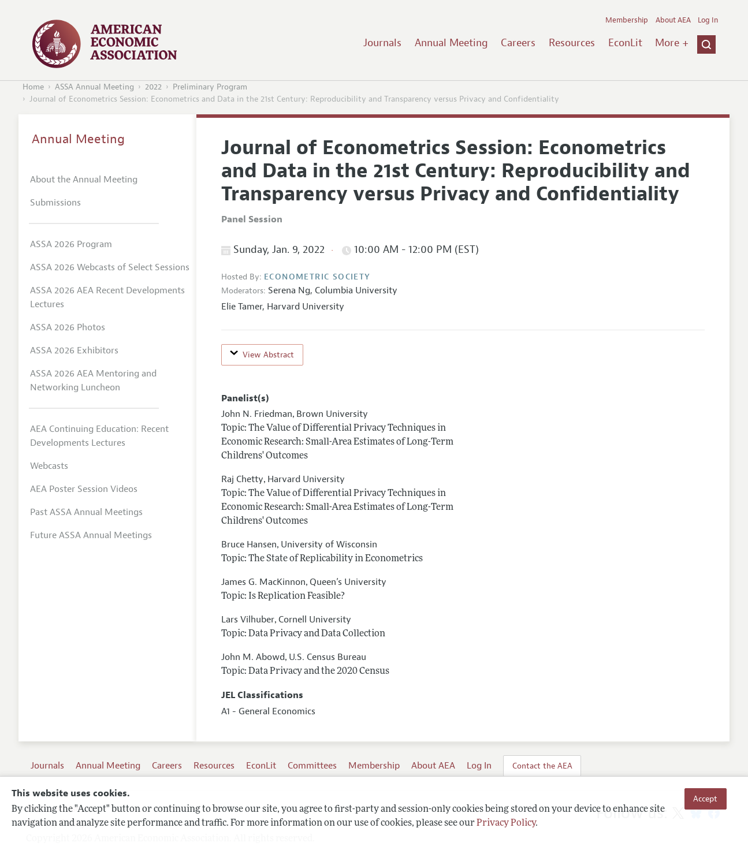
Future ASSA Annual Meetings (91, 535)
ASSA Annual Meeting (94, 87)
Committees (312, 765)
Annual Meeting (451, 42)
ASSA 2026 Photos (67, 327)
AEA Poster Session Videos (83, 489)
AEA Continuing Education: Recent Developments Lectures (99, 436)
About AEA (673, 20)
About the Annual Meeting (83, 179)
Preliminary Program (210, 87)
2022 (153, 87)
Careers (518, 42)
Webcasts (49, 466)
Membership (626, 20)
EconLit (625, 42)
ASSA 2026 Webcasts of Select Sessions (109, 267)
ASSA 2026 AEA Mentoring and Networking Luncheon (93, 380)
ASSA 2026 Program (71, 244)
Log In (708, 20)
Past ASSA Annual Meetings (86, 512)
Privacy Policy (506, 823)
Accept (705, 798)
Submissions (55, 202)
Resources (572, 42)
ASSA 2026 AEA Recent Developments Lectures (107, 297)
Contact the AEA (542, 765)
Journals (382, 42)
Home (33, 87)
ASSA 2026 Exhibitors (74, 350)
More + (672, 42)
